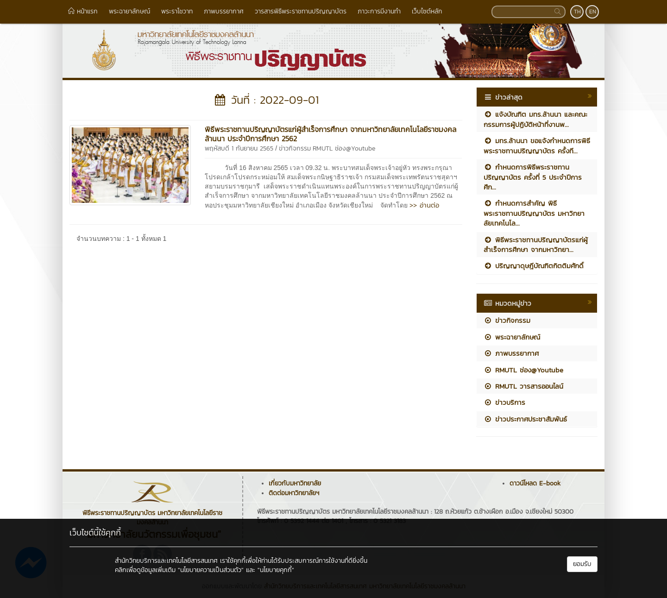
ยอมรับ (582, 564)
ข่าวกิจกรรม (295, 148)
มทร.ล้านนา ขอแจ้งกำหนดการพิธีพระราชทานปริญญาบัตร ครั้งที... (537, 145)
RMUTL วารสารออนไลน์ (523, 386)
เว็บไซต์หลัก (427, 11)
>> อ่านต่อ (424, 205)
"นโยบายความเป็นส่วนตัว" (211, 570)
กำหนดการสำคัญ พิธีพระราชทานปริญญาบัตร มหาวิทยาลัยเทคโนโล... (534, 213)
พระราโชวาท (177, 11)
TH (577, 11)
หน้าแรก (83, 11)
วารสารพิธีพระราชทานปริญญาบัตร (300, 11)
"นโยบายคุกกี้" (276, 570)
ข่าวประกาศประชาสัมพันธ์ (525, 419)
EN (592, 11)
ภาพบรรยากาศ (224, 11)
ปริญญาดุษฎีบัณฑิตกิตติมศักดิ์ (534, 265)
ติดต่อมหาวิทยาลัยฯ (294, 493)
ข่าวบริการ (504, 402)
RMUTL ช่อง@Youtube (344, 148)
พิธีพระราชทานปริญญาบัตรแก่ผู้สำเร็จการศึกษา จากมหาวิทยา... (536, 244)
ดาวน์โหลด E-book (535, 483)
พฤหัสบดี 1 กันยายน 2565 (239, 148)
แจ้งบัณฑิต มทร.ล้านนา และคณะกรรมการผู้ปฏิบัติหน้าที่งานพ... (535, 119)
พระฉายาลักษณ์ (129, 11)
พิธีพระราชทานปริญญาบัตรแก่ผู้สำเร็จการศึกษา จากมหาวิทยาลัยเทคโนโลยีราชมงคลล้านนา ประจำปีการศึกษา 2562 (330, 134)
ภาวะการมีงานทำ (379, 11)
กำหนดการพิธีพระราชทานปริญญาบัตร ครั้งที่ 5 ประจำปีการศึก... (533, 177)
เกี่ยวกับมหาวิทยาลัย (295, 483)
